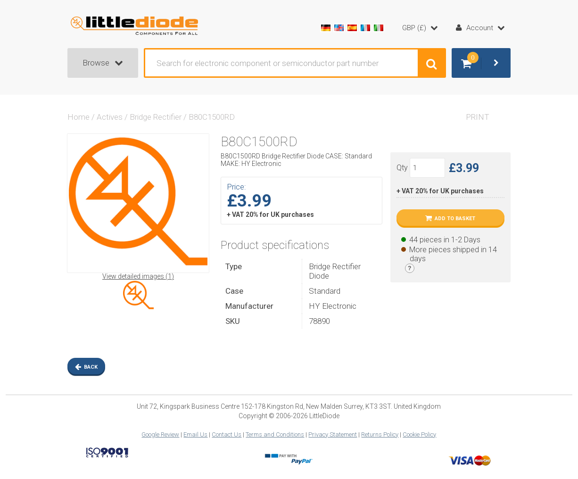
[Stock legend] (409, 268)
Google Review (160, 434)
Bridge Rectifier (156, 117)
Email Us (195, 434)
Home (78, 117)
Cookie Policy (419, 434)
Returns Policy (379, 434)
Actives (110, 117)
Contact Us (226, 434)
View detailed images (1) (138, 276)
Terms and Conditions (275, 434)
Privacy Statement (332, 434)
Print (477, 117)
